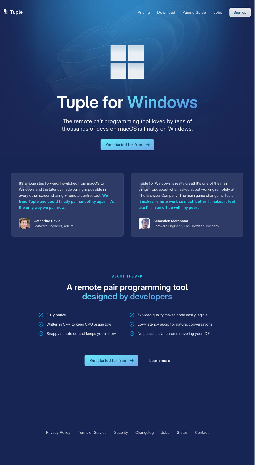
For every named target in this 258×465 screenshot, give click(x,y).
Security (121, 432)
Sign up (240, 12)
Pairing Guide (194, 12)
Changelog (144, 432)
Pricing (144, 12)
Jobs (217, 12)
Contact (202, 432)
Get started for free (128, 144)
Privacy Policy (58, 432)
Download (166, 12)
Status (182, 432)
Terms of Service (92, 432)
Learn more (159, 360)
